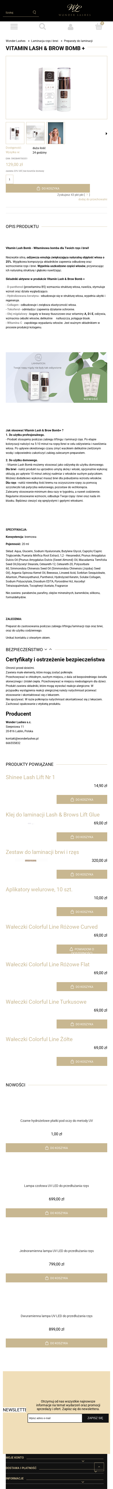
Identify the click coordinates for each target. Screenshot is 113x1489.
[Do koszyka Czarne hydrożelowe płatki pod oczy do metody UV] (56, 1147)
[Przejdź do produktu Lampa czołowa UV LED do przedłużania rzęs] (56, 1176)
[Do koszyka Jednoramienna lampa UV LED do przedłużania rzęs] (56, 1277)
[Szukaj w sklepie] (16, 13)
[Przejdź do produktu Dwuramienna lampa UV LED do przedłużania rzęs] (56, 1306)
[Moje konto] (71, 26)
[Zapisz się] (95, 1418)
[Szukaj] (34, 12)
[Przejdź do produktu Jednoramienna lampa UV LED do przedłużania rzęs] (56, 1241)
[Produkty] (14, 26)
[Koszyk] (99, 26)
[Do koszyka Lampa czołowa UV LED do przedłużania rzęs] (56, 1212)
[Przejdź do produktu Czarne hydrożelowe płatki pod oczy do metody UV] (56, 1111)
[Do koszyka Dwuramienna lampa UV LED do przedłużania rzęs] (56, 1342)
